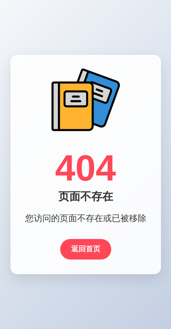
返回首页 (85, 249)
